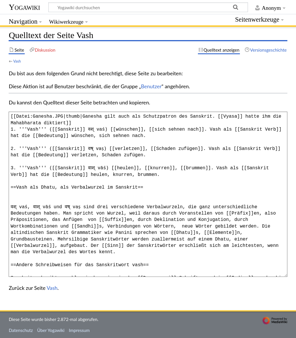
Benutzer (151, 86)
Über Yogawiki (50, 330)
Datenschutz (21, 330)
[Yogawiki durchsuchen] (148, 7)
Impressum (79, 330)
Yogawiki (24, 7)
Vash (17, 61)
